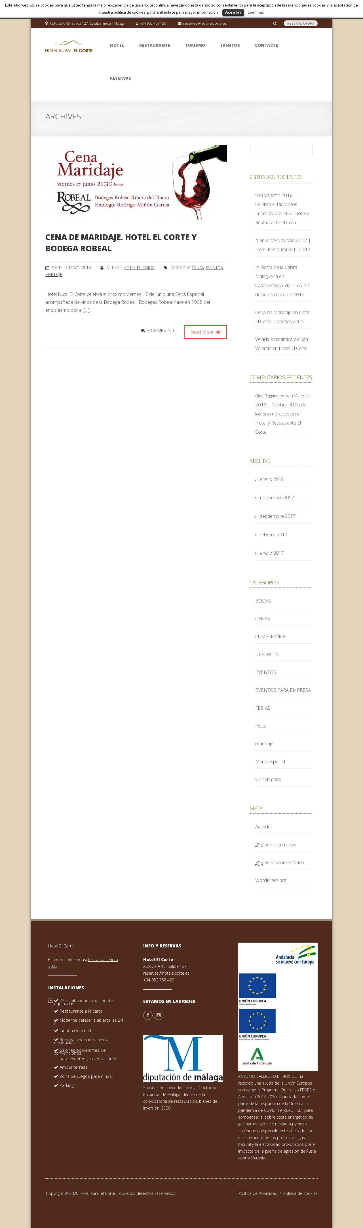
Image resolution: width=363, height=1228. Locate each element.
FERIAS (262, 708)
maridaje (53, 274)
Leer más (256, 12)
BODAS (263, 600)
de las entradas (275, 844)
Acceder (263, 826)
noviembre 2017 (277, 497)
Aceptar (233, 12)
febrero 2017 (273, 534)
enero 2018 (272, 479)
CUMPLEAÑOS (270, 636)
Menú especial (270, 761)
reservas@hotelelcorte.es (166, 973)
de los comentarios (279, 862)
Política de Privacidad (261, 1193)
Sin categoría (268, 779)
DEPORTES (267, 654)
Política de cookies (300, 1193)
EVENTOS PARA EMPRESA (283, 690)
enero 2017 (272, 553)
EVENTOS (214, 267)
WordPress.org (270, 880)
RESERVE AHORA (300, 23)
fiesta (261, 725)
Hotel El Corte (139, 267)
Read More (205, 332)
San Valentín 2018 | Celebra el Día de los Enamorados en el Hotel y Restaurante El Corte (282, 413)
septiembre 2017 (277, 516)
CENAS (198, 267)
